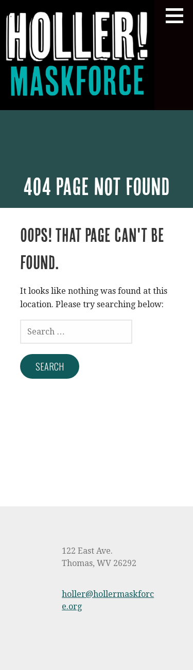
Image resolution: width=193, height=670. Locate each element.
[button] (178, 15)
